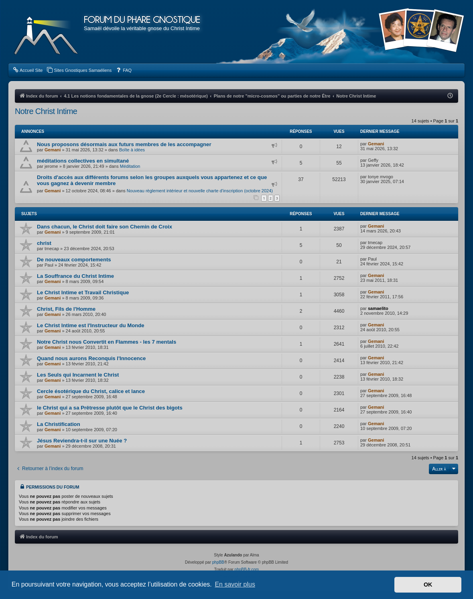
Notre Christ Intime (46, 111)
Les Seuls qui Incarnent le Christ (78, 375)
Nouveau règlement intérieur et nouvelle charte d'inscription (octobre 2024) (200, 190)
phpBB (218, 562)
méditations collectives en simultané (83, 161)
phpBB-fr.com (247, 569)
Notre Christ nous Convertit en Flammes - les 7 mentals (106, 342)
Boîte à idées (132, 149)
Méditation (130, 166)
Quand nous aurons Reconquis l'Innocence (91, 358)
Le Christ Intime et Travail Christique (83, 292)
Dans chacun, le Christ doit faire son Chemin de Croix (104, 227)
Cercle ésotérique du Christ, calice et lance (91, 391)
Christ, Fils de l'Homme (66, 309)
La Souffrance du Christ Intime (75, 276)
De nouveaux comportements (74, 260)
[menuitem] (27, 70)
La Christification (58, 424)
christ (44, 243)
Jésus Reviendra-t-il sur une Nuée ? (82, 441)
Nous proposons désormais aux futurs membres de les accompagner (124, 144)
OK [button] (428, 584)
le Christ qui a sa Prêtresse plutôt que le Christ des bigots (110, 408)
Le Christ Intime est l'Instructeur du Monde (90, 325)
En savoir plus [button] (235, 584)
